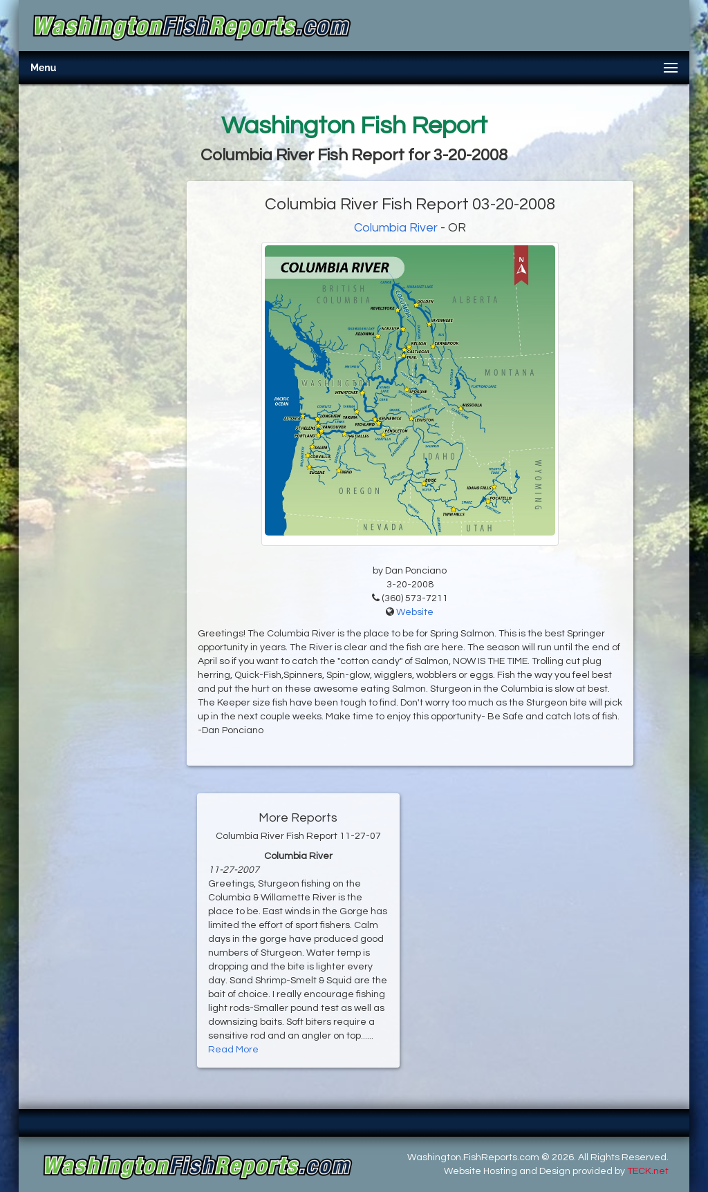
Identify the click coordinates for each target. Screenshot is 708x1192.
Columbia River (396, 227)
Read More (233, 1049)
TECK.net (648, 1171)
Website (415, 612)
